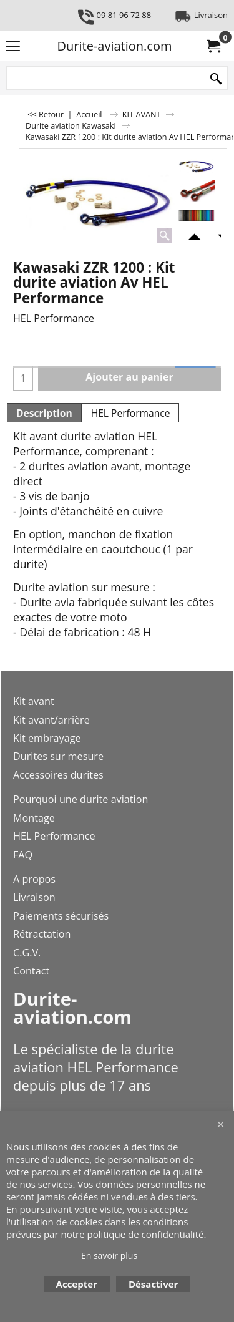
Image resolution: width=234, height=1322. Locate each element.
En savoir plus (109, 1255)
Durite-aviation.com (114, 45)
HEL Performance (130, 413)
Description (44, 413)
